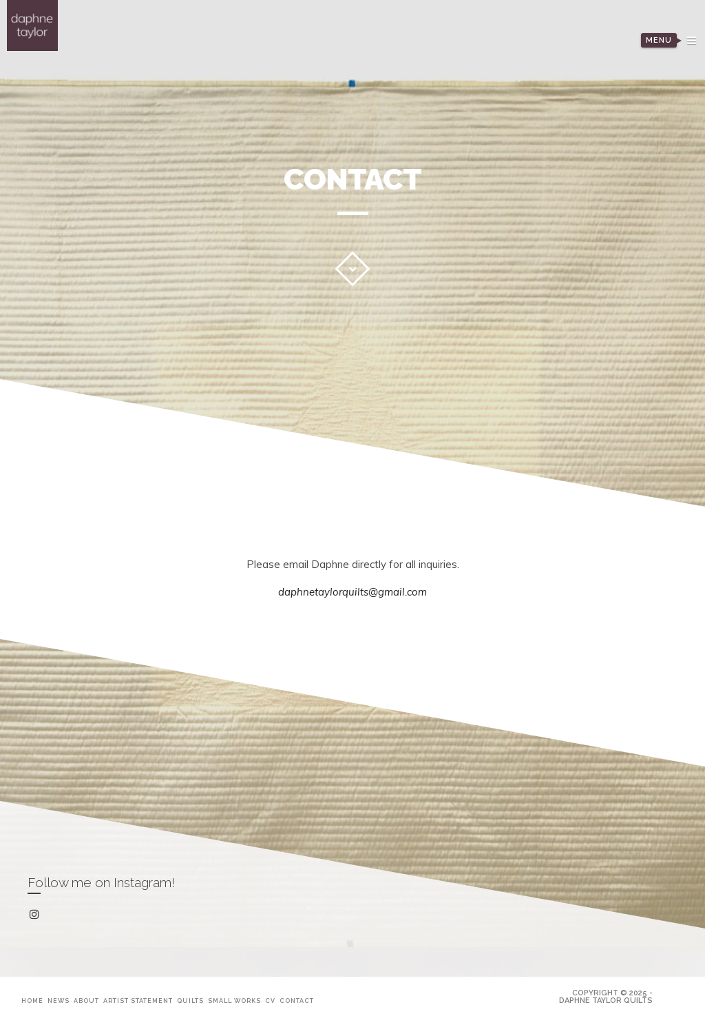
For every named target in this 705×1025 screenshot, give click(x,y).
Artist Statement (138, 1000)
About (86, 1000)
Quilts (190, 1000)
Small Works (234, 1000)
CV (270, 1000)
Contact (297, 1000)
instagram (36, 914)
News (59, 1000)
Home (32, 1000)
